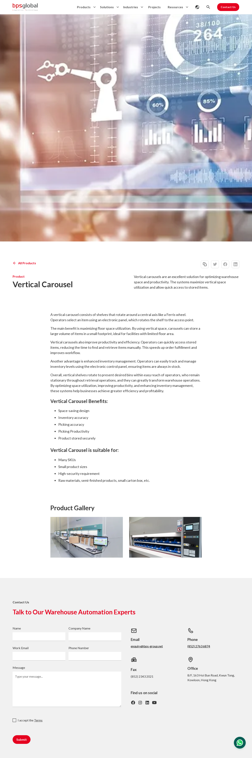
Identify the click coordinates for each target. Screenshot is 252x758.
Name (17, 628)
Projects (154, 7)
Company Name (79, 628)
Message (19, 667)
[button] (85, 7)
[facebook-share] (225, 264)
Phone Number (79, 648)
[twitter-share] (215, 264)
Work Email (21, 648)
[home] (25, 7)
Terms (38, 720)
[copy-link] (205, 264)
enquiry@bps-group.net (147, 646)
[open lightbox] (86, 537)
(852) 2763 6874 (198, 646)
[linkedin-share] (235, 264)
